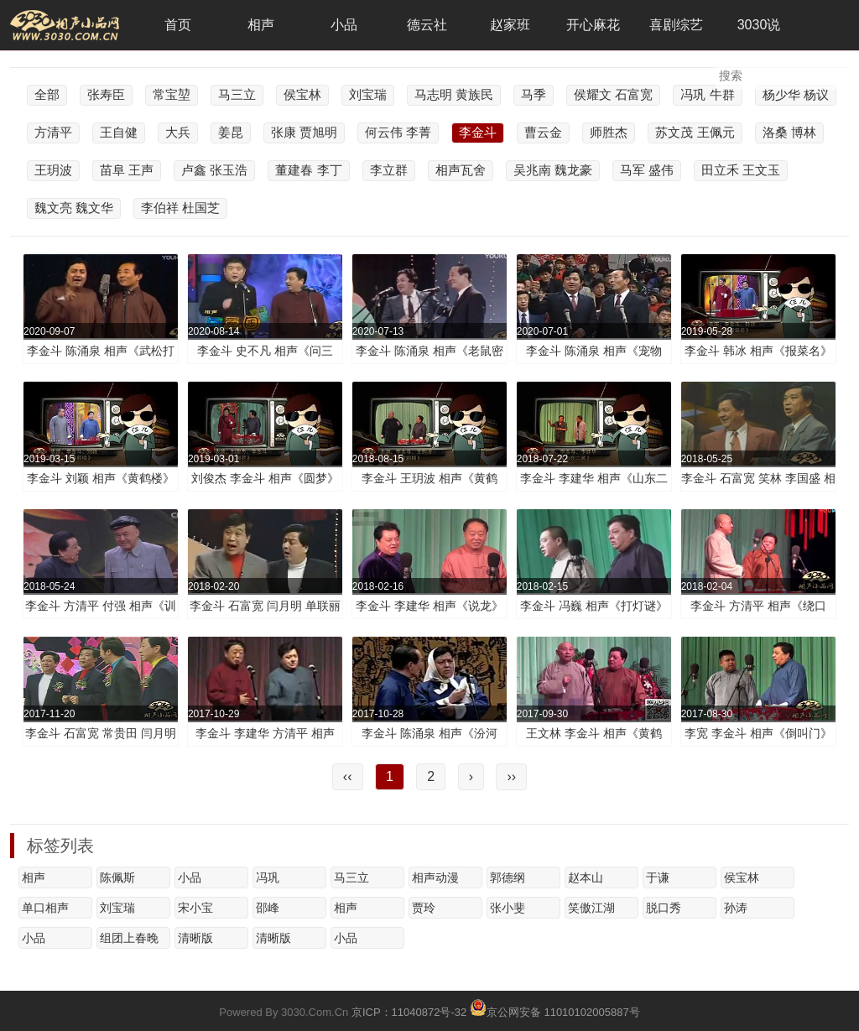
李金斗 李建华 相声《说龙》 (429, 605)
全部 (47, 94)
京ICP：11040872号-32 (408, 1012)
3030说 (759, 25)
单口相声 (45, 907)
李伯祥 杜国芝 (180, 207)
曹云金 (543, 132)
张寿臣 (106, 94)
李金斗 (478, 132)
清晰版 (195, 938)
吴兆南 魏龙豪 (552, 170)
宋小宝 (195, 907)
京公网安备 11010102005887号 (555, 1007)
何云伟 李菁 (398, 132)
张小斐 (507, 907)
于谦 (657, 877)
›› (511, 776)
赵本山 (585, 877)
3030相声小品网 (64, 25)
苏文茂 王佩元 (694, 132)
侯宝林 (302, 94)
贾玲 (423, 907)
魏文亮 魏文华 (73, 207)
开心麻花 (593, 25)
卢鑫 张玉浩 (214, 170)
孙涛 (735, 907)
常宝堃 (171, 94)
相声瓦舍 (460, 170)
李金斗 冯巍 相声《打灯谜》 (594, 605)
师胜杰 (608, 132)
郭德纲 (507, 877)
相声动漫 (435, 877)
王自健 (119, 132)
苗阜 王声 (127, 170)
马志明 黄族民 (453, 94)
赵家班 (510, 25)
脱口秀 (663, 907)
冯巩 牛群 (707, 94)
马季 (533, 94)
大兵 (177, 132)
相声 (260, 25)
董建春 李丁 (308, 170)
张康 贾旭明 (304, 132)
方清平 (53, 132)
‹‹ (347, 776)
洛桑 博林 (789, 132)
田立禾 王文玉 (740, 170)
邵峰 (267, 907)
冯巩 (267, 877)
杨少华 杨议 (796, 94)
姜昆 (230, 132)
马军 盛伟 (647, 170)
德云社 (427, 25)
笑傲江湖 (591, 907)
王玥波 (53, 170)
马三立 (237, 94)
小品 (344, 25)
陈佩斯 (117, 877)
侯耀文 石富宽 (613, 94)
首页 (177, 25)
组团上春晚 (129, 938)
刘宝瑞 (368, 94)
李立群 (389, 170)
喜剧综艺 (676, 25)
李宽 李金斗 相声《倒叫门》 (758, 733)
